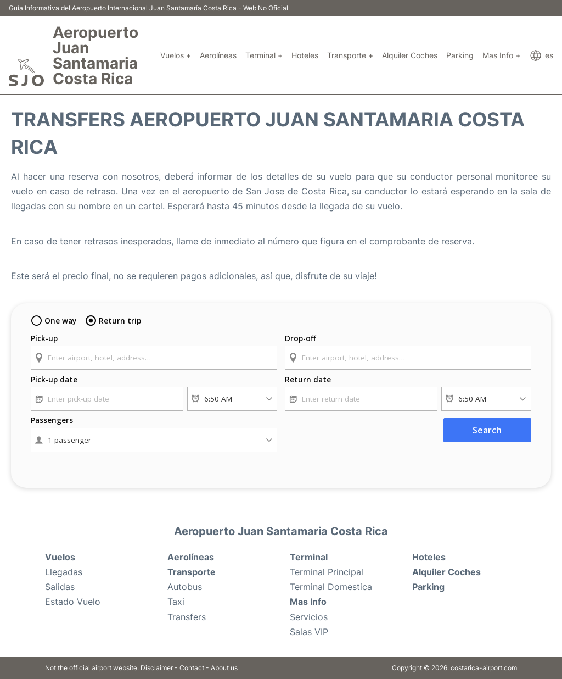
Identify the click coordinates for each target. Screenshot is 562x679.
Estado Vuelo (72, 601)
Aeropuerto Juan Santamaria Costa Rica (95, 55)
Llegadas (63, 571)
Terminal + (264, 55)
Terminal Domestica (331, 586)
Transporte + (350, 55)
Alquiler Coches (409, 55)
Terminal (309, 557)
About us (224, 668)
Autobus (184, 586)
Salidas (60, 586)
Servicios (309, 616)
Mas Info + (501, 55)
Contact (191, 668)
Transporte (191, 571)
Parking (460, 55)
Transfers (186, 616)
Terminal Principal (326, 571)
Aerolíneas (218, 55)
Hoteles (304, 55)
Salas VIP (309, 631)
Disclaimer (156, 668)
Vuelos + (175, 55)
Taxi (175, 601)
